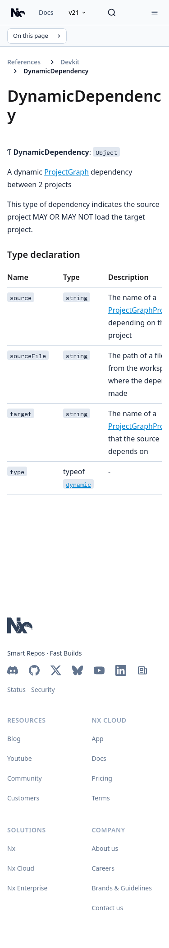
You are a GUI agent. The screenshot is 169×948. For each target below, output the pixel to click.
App (98, 738)
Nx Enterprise (27, 888)
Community (24, 778)
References (24, 62)
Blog (14, 738)
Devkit (69, 62)
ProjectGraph (66, 172)
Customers (23, 798)
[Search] (112, 13)
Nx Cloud (20, 868)
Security (43, 689)
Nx (11, 848)
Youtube (19, 758)
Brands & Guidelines (122, 888)
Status (16, 689)
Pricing (102, 778)
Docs (46, 12)
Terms (101, 798)
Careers (103, 868)
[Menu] (154, 12)
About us (105, 848)
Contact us (107, 907)
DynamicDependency (55, 71)
